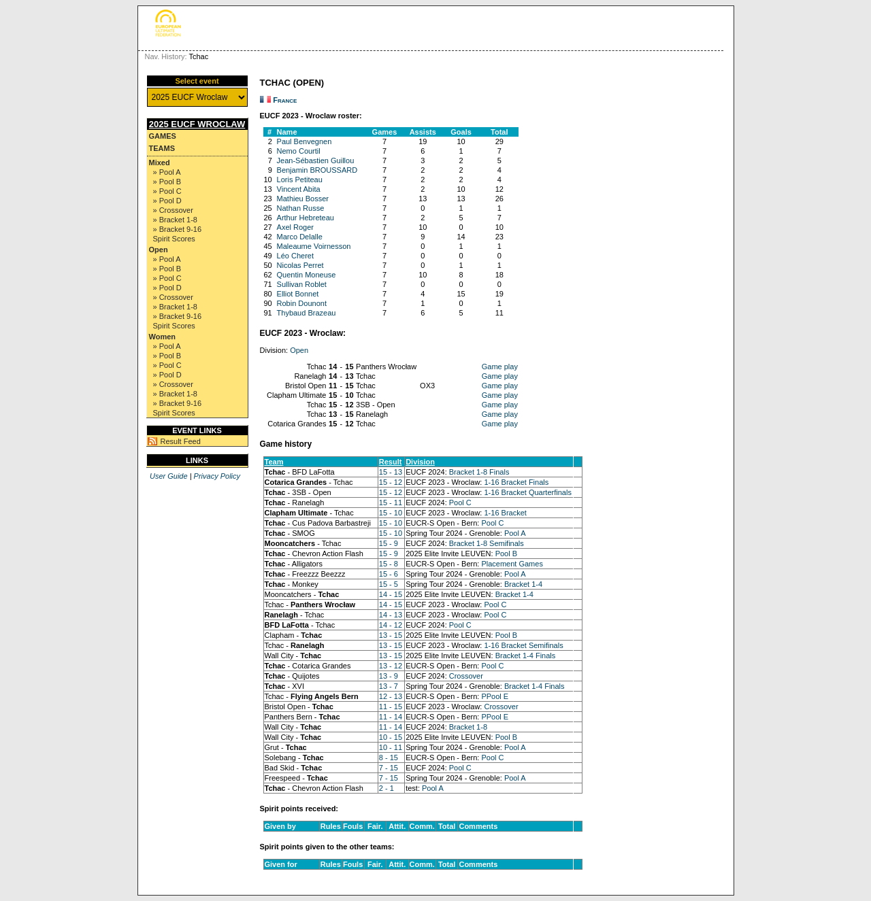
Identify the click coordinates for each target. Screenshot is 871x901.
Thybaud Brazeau (306, 313)
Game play (500, 366)
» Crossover (173, 210)
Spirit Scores (174, 239)
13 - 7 (388, 686)
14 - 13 (390, 615)
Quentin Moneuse (306, 275)
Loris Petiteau (300, 179)
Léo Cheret (295, 256)
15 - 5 (388, 584)
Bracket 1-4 (523, 584)
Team (274, 462)
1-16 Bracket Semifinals (523, 645)
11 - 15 (390, 706)
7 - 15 (388, 768)
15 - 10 (390, 513)
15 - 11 (390, 502)
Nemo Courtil (299, 151)
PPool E (494, 696)
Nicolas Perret (300, 265)
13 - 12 (390, 666)
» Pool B (167, 181)
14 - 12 (390, 625)
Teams (162, 148)
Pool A (515, 533)
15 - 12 (390, 482)
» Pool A (167, 172)
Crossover (466, 676)
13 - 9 (388, 676)
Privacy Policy (217, 476)
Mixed (159, 162)
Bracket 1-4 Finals (525, 655)
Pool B (506, 553)
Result (390, 462)
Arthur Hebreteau (305, 218)
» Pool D (167, 201)
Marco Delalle (300, 237)
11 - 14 (390, 717)
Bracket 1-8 (468, 727)
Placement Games (511, 564)
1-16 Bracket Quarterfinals (527, 492)
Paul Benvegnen (304, 141)
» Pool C (167, 191)
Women (162, 337)
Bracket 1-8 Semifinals (486, 543)
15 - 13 (390, 472)
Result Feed (181, 441)
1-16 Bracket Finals (516, 482)
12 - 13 (390, 696)
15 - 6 (388, 574)
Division (420, 462)
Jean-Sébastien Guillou (316, 160)
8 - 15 (388, 757)
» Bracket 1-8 (175, 220)
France (285, 100)
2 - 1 (386, 788)
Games (162, 136)
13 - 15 (390, 635)
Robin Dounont (302, 303)
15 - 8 (388, 564)
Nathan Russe (301, 208)
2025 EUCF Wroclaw (197, 124)
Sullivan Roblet (302, 284)
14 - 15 (390, 594)
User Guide (169, 476)
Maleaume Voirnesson (314, 246)
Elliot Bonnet (298, 294)
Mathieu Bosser (303, 198)
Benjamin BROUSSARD (317, 170)
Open (158, 249)
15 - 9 (388, 543)
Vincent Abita (299, 189)
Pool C (460, 502)
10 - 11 (390, 747)
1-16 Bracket (505, 513)
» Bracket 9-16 (177, 229)
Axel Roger (295, 227)
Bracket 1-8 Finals (479, 472)
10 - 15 (390, 737)
